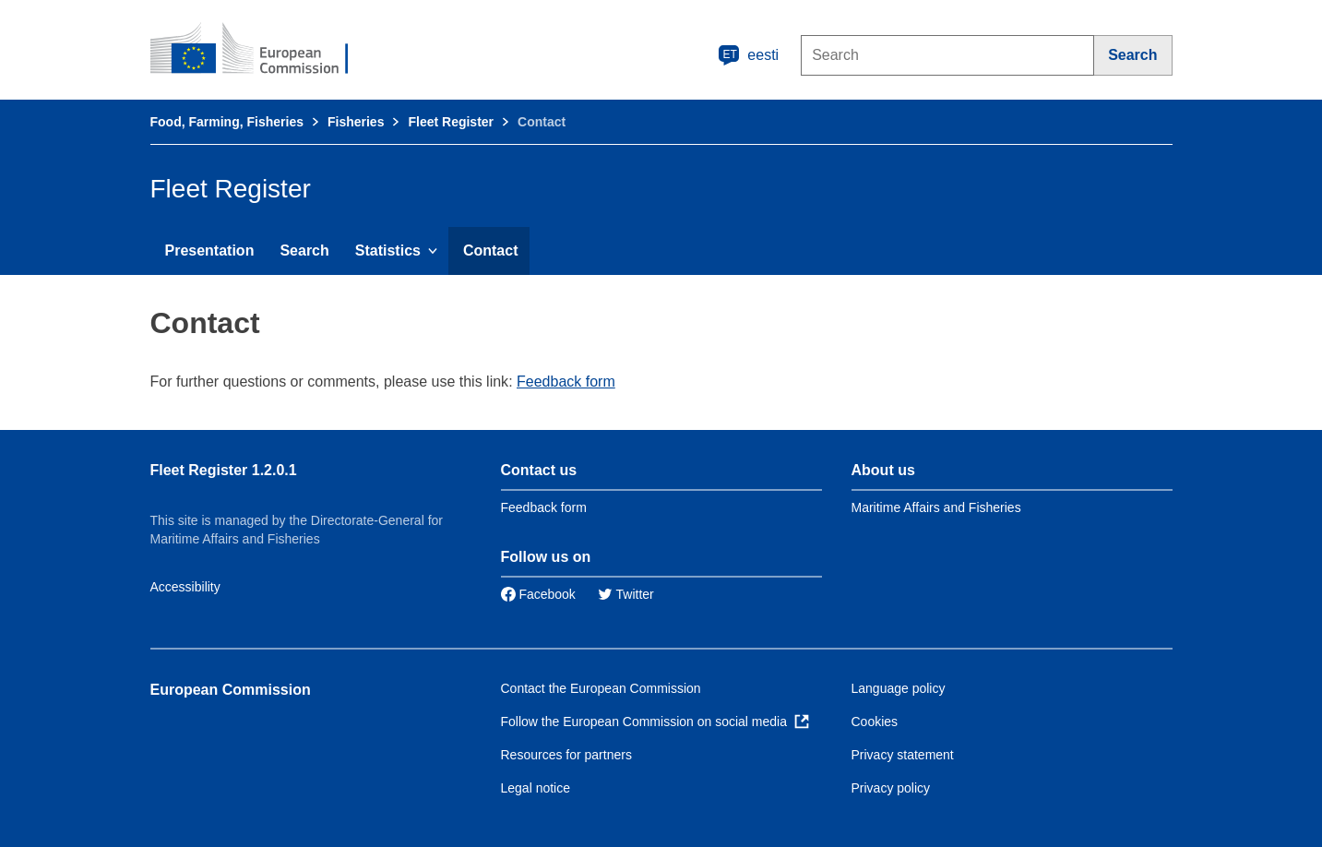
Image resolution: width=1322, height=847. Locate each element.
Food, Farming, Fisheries (227, 121)
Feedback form (566, 381)
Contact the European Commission (601, 688)
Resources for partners (566, 754)
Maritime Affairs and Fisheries (936, 507)
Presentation (210, 250)
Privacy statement (903, 754)
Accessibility (185, 586)
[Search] (1133, 55)
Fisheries (356, 121)
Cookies (875, 721)
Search (304, 250)
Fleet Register (451, 121)
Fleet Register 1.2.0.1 (223, 470)
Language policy (899, 688)
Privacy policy (891, 788)
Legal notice (536, 788)
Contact (490, 250)
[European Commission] (262, 50)
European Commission (230, 690)
